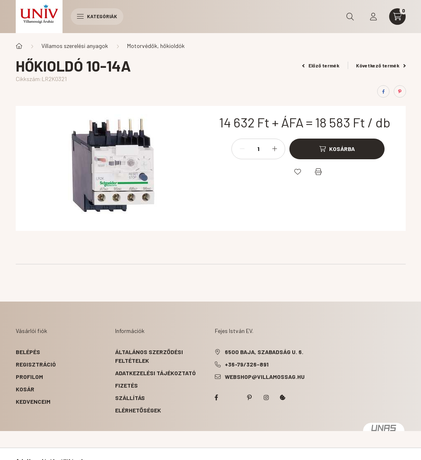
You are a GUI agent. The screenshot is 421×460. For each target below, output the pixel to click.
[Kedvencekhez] (297, 171)
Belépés (28, 351)
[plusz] (274, 149)
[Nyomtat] (318, 171)
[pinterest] (400, 91)
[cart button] (397, 16)
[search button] (350, 16)
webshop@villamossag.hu (265, 376)
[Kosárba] (337, 149)
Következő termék (381, 65)
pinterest (249, 397)
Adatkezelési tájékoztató (155, 372)
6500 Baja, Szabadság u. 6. (264, 351)
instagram (266, 397)
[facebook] (383, 91)
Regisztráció (36, 364)
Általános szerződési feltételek (149, 356)
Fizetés (126, 385)
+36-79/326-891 (247, 364)
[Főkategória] (19, 45)
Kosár (25, 389)
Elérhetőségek (138, 410)
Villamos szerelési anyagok (74, 45)
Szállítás (130, 397)
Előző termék (320, 65)
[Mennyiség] (258, 149)
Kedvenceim (33, 401)
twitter (233, 397)
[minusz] (242, 149)
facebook (216, 397)
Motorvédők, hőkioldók (156, 45)
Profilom (29, 376)
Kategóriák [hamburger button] (97, 16)
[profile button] (373, 16)
